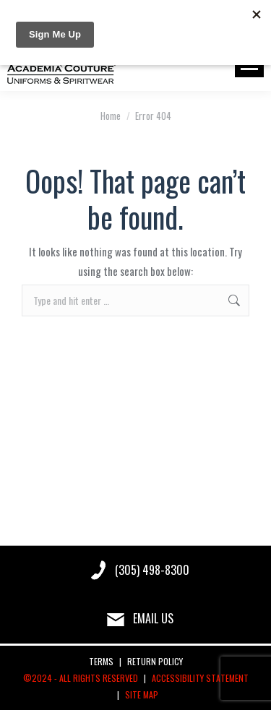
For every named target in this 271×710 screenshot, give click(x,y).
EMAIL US (153, 618)
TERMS (101, 661)
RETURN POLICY (155, 661)
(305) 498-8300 (152, 570)
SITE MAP (141, 694)
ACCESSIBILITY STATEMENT (200, 678)
